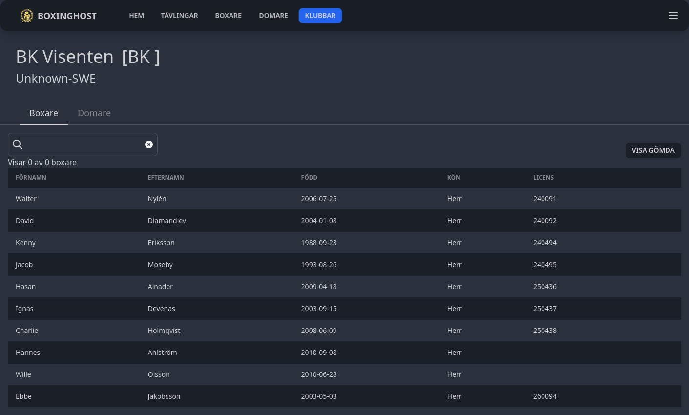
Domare (94, 113)
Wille (24, 374)
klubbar (320, 15)
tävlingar (179, 15)
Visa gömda (653, 150)
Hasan (27, 286)
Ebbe (25, 396)
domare (274, 15)
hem (136, 15)
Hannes (29, 352)
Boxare (43, 113)
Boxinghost (58, 15)
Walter (27, 198)
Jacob (25, 264)
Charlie (28, 330)
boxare (228, 15)
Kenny (27, 242)
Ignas (25, 308)
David (26, 220)
